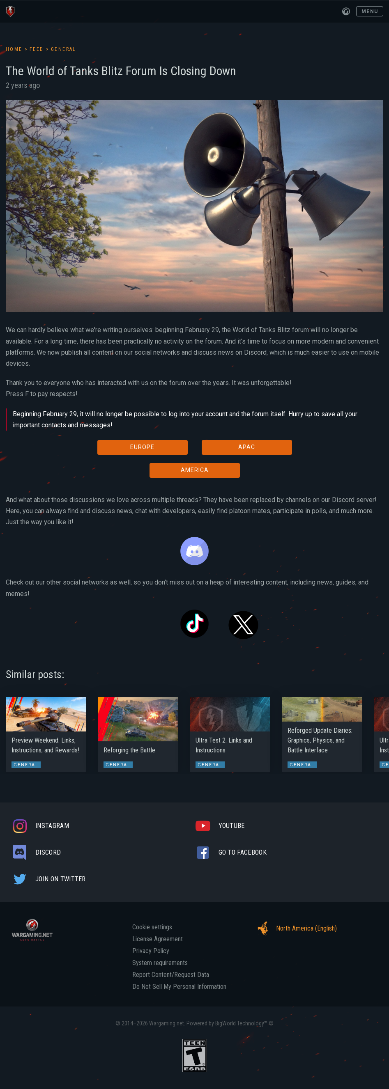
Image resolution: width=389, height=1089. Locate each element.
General (63, 49)
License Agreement (157, 939)
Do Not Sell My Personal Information (179, 987)
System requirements (160, 963)
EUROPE (142, 447)
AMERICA (195, 470)
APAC (246, 447)
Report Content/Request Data (170, 975)
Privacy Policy (150, 951)
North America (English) (295, 928)
